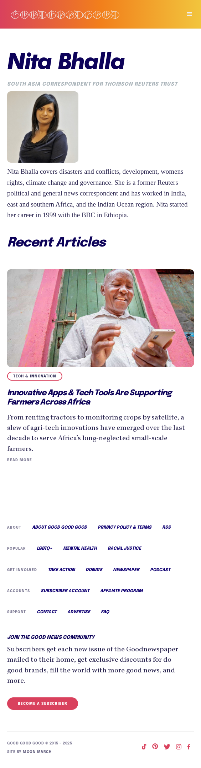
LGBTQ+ (45, 551)
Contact (47, 616)
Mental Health (81, 551)
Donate (93, 572)
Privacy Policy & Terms (125, 529)
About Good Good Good (59, 529)
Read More (19, 461)
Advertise (78, 616)
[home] (87, 14)
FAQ (105, 616)
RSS (167, 529)
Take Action (60, 572)
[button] (186, 14)
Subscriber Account (64, 594)
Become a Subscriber (42, 707)
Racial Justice (126, 551)
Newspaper (126, 572)
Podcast (160, 572)
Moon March (36, 755)
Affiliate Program (121, 594)
